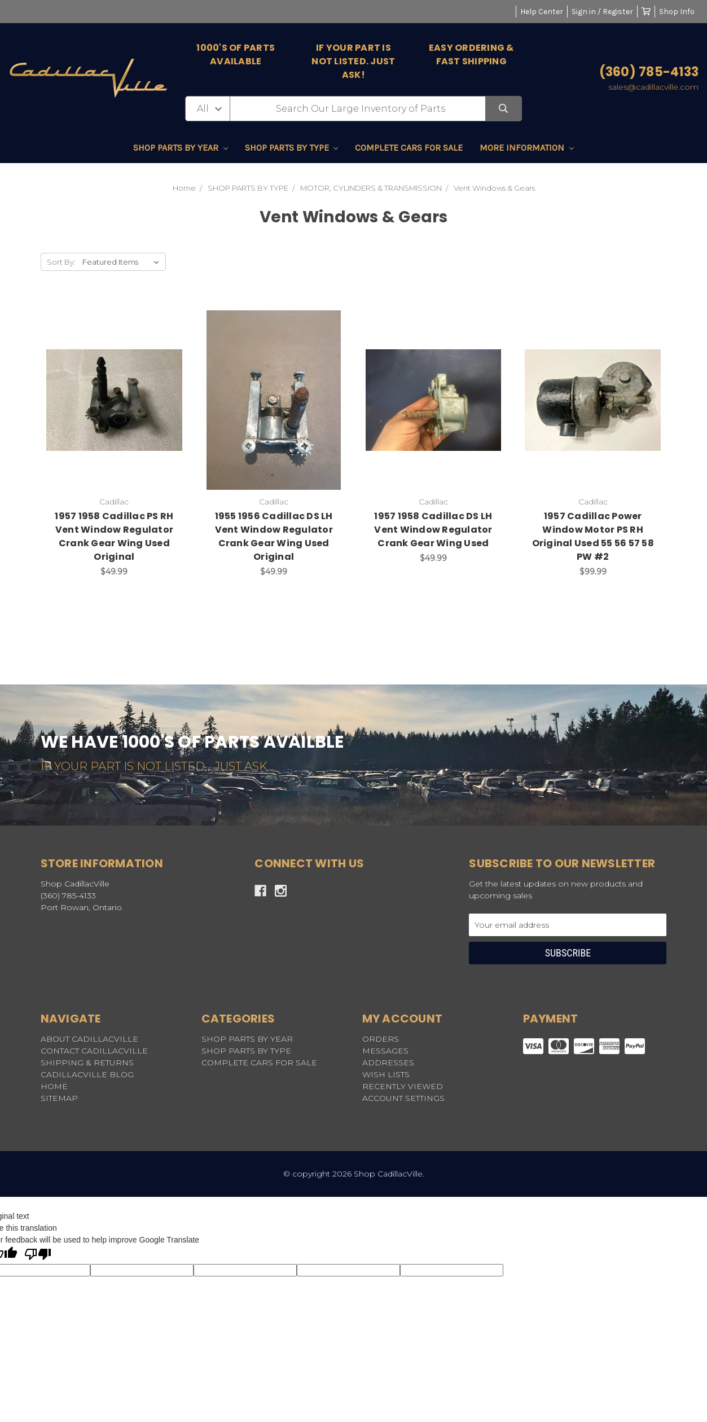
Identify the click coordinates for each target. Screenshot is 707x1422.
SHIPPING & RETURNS (87, 1062)
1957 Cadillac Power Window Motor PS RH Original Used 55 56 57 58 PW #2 (593, 536)
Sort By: (61, 261)
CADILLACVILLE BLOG (87, 1074)
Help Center (541, 11)
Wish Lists (386, 1074)
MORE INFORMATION (527, 147)
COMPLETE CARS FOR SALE (409, 147)
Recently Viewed (402, 1086)
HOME (54, 1086)
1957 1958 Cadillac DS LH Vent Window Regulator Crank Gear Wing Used (433, 530)
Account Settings (403, 1098)
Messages (385, 1051)
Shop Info (677, 11)
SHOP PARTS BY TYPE (292, 147)
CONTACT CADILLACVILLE (94, 1051)
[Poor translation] (38, 1255)
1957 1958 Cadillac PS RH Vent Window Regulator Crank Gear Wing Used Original (114, 536)
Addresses (388, 1062)
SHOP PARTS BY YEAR (180, 147)
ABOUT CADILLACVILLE (89, 1039)
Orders (380, 1039)
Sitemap (59, 1098)
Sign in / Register (602, 11)
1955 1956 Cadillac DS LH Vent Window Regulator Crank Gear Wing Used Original (274, 536)
